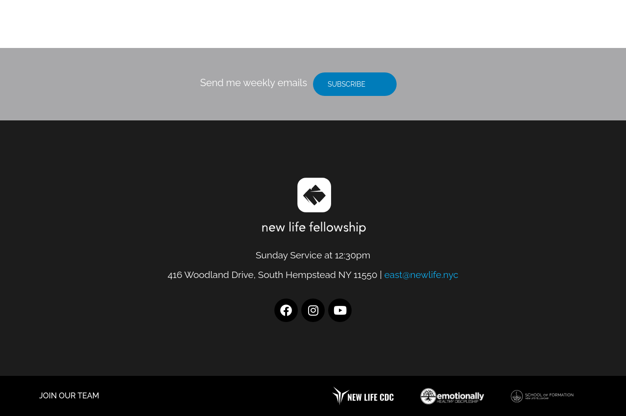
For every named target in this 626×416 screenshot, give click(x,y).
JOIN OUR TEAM (69, 395)
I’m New (437, 29)
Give (556, 28)
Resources (502, 29)
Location (375, 29)
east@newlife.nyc (421, 274)
